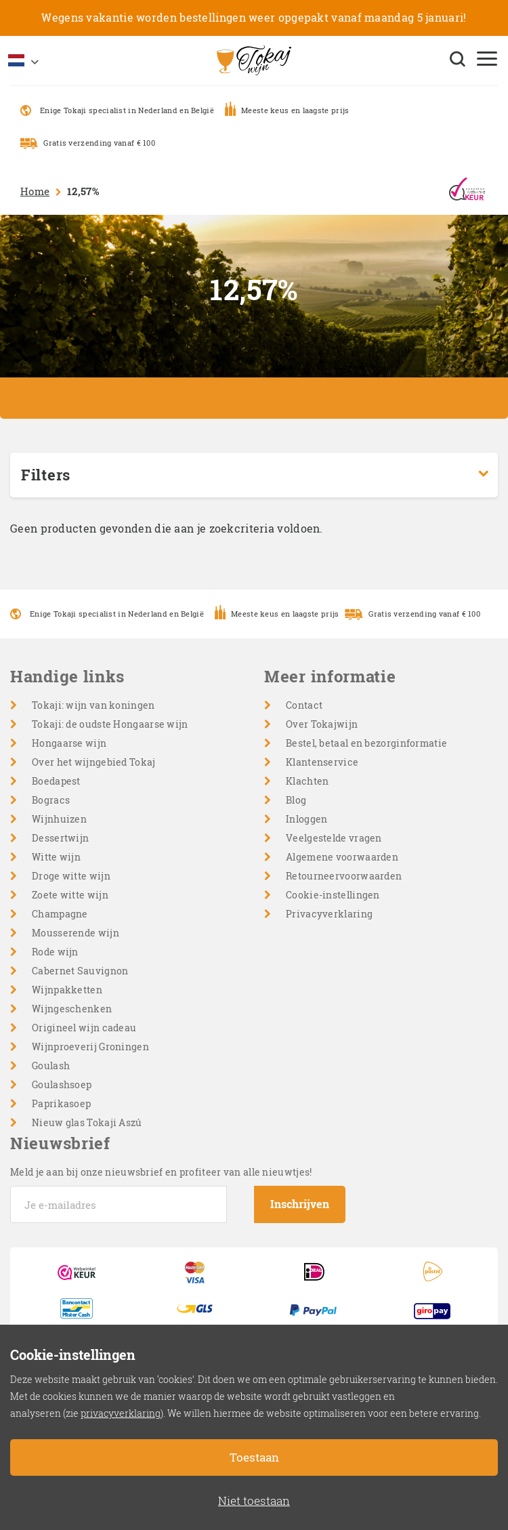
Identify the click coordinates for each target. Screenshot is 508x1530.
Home (34, 191)
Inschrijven (299, 1204)
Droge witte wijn (71, 875)
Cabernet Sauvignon (80, 970)
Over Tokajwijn (322, 724)
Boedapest (56, 780)
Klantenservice (322, 762)
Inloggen (306, 818)
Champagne (60, 913)
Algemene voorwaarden (342, 856)
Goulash (51, 1065)
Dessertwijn (60, 837)
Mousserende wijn (75, 932)
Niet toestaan (254, 1500)
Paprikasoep (61, 1103)
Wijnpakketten (67, 989)
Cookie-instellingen (333, 894)
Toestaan (254, 1457)
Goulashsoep (61, 1084)
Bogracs (51, 799)
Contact (304, 705)
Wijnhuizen (59, 818)
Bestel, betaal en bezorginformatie (366, 743)
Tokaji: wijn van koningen (93, 705)
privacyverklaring (121, 1413)
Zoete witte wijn (70, 894)
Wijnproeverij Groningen (90, 1046)
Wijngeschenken (72, 1008)
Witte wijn (56, 856)
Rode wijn (55, 951)
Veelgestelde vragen (334, 837)
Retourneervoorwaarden (344, 875)
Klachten (307, 780)
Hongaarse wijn (69, 743)
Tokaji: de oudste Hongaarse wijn (110, 724)
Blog (296, 799)
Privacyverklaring (329, 913)
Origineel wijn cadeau (84, 1027)
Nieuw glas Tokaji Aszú (87, 1122)
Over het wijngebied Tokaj (94, 762)
